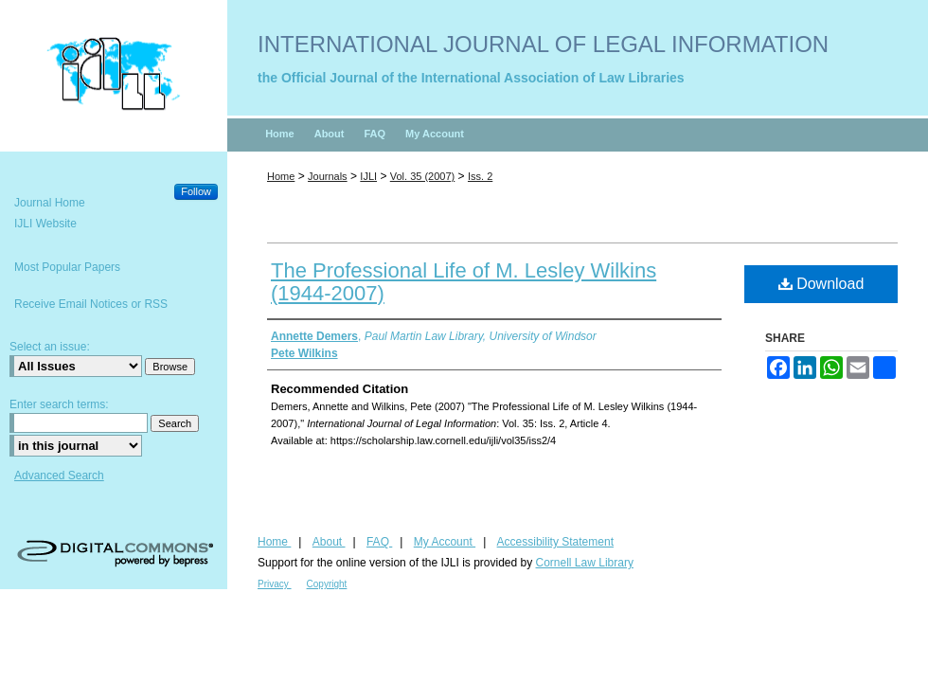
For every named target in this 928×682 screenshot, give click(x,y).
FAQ (379, 541)
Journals (328, 176)
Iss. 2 (480, 176)
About (329, 541)
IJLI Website (45, 223)
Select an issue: (49, 346)
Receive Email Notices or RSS (91, 304)
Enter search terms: (59, 404)
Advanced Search (59, 475)
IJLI (368, 176)
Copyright (327, 584)
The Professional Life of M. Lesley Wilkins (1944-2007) (463, 282)
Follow (196, 191)
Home (280, 176)
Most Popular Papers (67, 267)
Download (821, 284)
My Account (444, 541)
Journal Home (49, 202)
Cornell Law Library (585, 562)
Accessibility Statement (555, 541)
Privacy (275, 584)
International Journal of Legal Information (543, 44)
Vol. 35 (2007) (422, 176)
